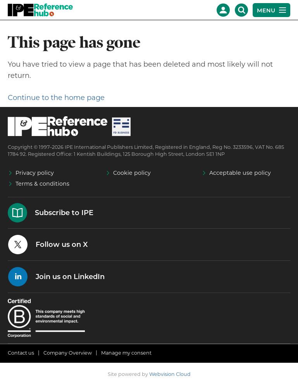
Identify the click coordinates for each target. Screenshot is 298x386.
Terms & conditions (42, 183)
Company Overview (67, 353)
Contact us (21, 353)
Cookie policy (132, 172)
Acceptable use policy (240, 172)
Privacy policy (35, 172)
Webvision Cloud (170, 374)
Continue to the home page (56, 97)
